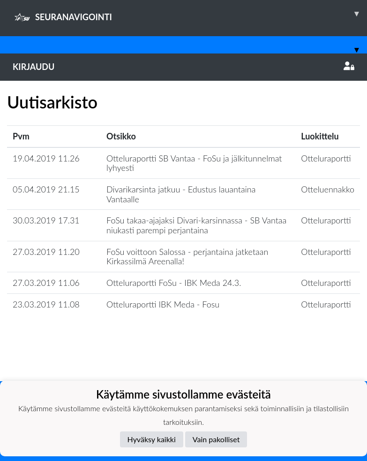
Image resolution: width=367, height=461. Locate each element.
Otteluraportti (326, 158)
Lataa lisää (183, 360)
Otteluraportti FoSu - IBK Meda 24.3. (173, 282)
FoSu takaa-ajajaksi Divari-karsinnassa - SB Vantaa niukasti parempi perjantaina (196, 225)
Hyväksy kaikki (151, 439)
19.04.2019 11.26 (46, 158)
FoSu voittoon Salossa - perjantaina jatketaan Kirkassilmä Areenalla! (187, 256)
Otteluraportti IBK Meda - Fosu (162, 304)
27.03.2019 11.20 (46, 251)
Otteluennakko (327, 189)
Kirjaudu (183, 66)
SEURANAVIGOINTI (190, 13)
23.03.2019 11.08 (46, 304)
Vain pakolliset (216, 439)
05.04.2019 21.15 (46, 189)
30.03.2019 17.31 (46, 220)
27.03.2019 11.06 (46, 282)
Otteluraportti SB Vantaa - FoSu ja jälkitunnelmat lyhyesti (194, 163)
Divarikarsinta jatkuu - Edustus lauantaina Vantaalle (180, 194)
